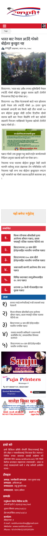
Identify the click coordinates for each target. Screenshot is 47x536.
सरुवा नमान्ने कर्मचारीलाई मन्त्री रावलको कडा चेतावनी (27, 304)
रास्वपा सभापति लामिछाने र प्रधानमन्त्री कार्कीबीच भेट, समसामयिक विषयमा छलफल (25, 335)
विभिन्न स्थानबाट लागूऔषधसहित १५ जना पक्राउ (28, 279)
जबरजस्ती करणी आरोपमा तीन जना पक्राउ (29, 269)
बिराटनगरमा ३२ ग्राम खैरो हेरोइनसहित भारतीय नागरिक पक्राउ (29, 249)
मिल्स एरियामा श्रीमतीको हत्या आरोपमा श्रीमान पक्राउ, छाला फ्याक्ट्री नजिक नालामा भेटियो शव (29, 238)
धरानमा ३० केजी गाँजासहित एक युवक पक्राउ (28, 289)
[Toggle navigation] (4, 25)
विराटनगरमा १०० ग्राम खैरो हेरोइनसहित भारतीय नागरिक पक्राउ (29, 259)
